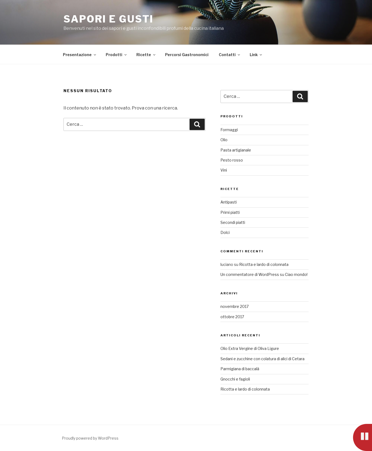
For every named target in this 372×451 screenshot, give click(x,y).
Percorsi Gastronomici (187, 54)
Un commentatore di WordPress (249, 274)
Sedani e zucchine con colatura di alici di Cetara (262, 358)
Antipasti (228, 202)
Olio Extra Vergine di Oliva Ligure (249, 348)
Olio (223, 139)
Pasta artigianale (235, 150)
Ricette (146, 54)
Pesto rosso (231, 160)
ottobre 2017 (232, 316)
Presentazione (80, 54)
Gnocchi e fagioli (235, 379)
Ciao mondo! (296, 274)
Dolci (225, 232)
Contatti (230, 54)
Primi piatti (230, 212)
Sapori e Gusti (108, 19)
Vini (223, 170)
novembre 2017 (234, 306)
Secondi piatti (232, 222)
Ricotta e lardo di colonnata (263, 264)
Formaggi (229, 129)
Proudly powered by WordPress (90, 438)
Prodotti (116, 54)
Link (256, 54)
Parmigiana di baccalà (239, 368)
